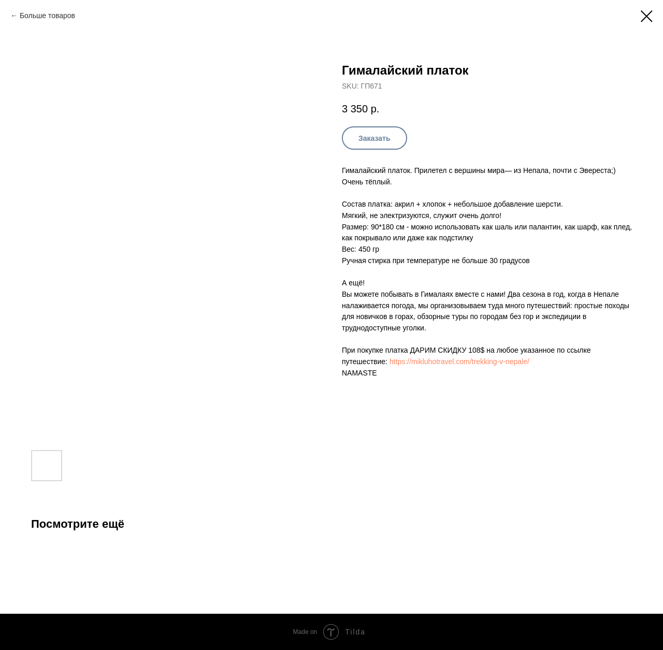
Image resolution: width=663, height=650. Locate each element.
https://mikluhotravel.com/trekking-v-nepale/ (459, 361)
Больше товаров (47, 15)
